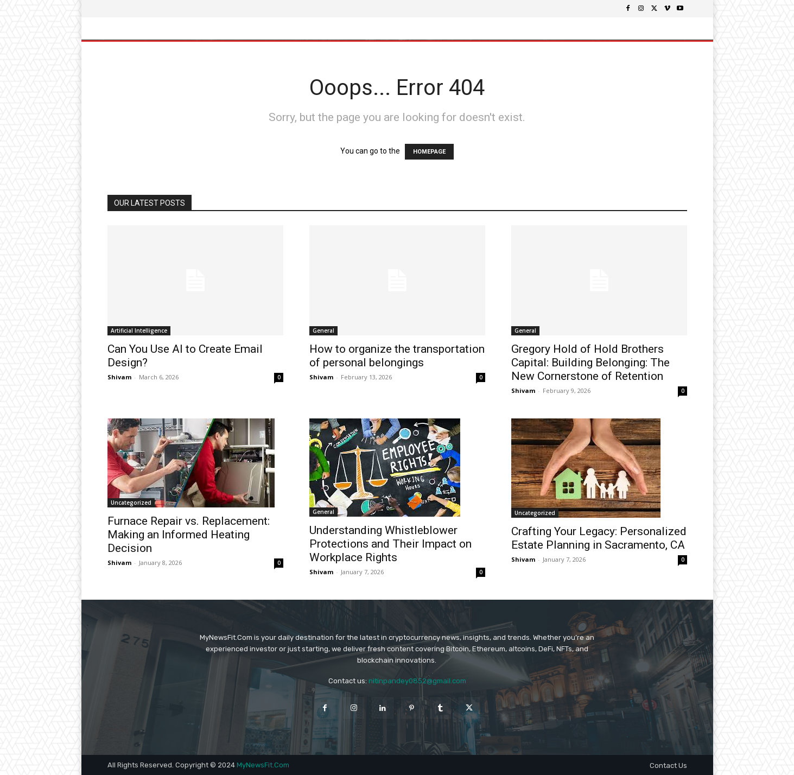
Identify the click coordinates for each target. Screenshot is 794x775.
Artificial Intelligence (139, 330)
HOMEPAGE (429, 151)
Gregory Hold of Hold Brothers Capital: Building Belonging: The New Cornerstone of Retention (590, 362)
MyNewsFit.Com (263, 765)
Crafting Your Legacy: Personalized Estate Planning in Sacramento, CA (599, 538)
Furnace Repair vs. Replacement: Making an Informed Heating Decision (188, 534)
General (323, 330)
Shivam (119, 377)
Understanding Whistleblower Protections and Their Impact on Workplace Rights (390, 544)
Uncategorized (131, 502)
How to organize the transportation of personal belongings (397, 355)
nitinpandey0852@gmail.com (417, 681)
